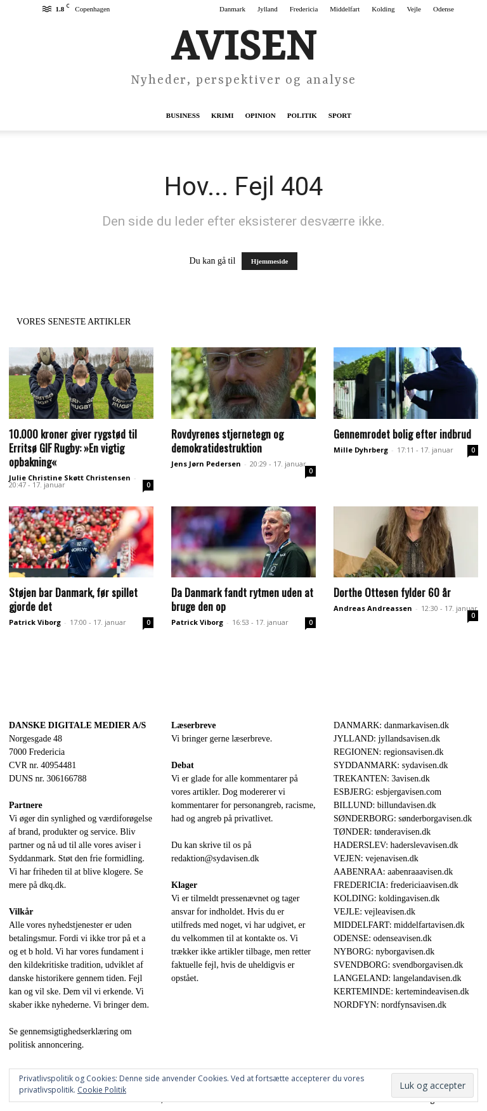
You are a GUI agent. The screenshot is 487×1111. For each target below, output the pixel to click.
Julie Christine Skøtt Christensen (70, 477)
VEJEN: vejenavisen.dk (376, 858)
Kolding (383, 9)
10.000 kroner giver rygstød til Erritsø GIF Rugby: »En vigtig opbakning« (73, 448)
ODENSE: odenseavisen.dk (383, 938)
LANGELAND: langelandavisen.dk (397, 978)
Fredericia (304, 9)
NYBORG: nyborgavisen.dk (384, 951)
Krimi (222, 115)
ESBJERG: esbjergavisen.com (387, 792)
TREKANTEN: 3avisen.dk (382, 778)
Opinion (260, 115)
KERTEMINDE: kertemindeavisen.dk (401, 991)
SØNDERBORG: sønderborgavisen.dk (403, 818)
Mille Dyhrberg (361, 449)
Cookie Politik (101, 1089)
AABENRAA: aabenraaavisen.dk (393, 872)
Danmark (232, 9)
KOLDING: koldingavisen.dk (386, 898)
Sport (339, 115)
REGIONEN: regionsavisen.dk (388, 752)
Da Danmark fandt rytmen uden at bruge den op (242, 599)
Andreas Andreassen (373, 608)
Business (183, 115)
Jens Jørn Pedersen (206, 463)
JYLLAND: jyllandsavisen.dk (387, 738)
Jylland (267, 9)
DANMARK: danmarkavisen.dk (391, 725)
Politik (302, 115)
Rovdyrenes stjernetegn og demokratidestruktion (227, 441)
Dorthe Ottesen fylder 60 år (392, 592)
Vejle (413, 9)
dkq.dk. (52, 885)
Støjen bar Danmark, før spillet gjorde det (73, 599)
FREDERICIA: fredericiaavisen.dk (396, 885)
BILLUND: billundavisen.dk (385, 805)
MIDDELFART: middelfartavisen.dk (399, 925)
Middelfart (345, 9)
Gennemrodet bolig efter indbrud (402, 434)
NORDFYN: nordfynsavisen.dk (390, 1005)
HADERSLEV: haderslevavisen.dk (396, 845)
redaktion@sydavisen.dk (215, 858)
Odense (443, 9)
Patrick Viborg (35, 622)
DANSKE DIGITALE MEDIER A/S (77, 725)
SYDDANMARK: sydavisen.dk (391, 765)
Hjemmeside (270, 261)
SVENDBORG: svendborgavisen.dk (398, 965)
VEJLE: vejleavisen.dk (374, 911)
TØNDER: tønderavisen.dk (382, 832)
